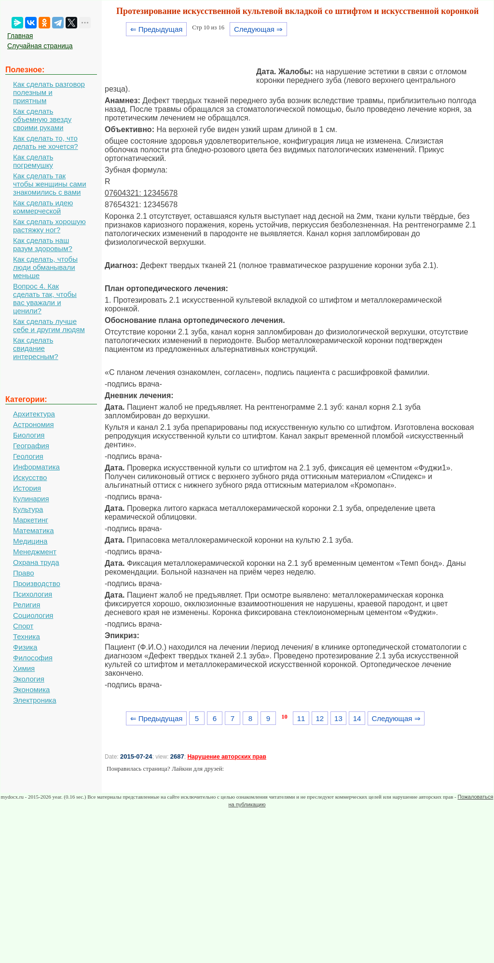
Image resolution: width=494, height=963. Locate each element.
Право (23, 573)
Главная (20, 36)
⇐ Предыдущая (156, 29)
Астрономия (33, 424)
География (31, 445)
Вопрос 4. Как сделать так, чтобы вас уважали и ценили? (45, 298)
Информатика (36, 467)
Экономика (31, 689)
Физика (25, 647)
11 (301, 718)
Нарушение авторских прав (226, 756)
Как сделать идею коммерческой (43, 207)
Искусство (30, 477)
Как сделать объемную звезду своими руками (42, 119)
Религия (26, 605)
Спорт (23, 626)
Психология (32, 594)
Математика (33, 530)
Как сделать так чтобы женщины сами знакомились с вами (49, 184)
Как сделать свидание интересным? (35, 348)
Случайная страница (40, 46)
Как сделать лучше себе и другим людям (49, 325)
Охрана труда (36, 562)
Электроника (34, 700)
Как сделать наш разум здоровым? (42, 244)
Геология (28, 456)
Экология (28, 679)
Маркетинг (30, 520)
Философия (33, 658)
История (27, 488)
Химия (24, 668)
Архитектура (34, 414)
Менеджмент (34, 552)
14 (357, 718)
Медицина (30, 541)
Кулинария (31, 499)
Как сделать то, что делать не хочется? (45, 142)
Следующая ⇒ (258, 29)
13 (338, 718)
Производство (36, 583)
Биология (28, 435)
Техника (26, 636)
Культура (28, 509)
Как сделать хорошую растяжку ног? (49, 225)
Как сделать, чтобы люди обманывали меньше (45, 267)
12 (320, 718)
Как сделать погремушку (33, 161)
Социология (33, 615)
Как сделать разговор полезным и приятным (49, 92)
